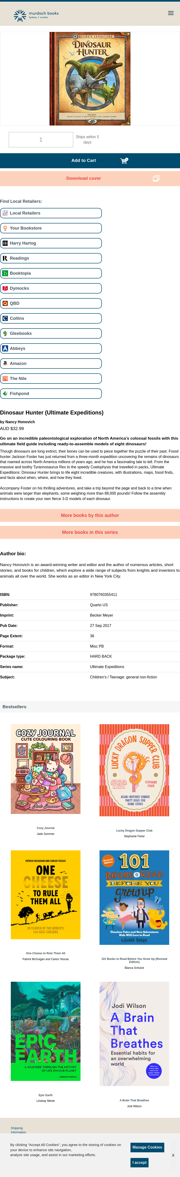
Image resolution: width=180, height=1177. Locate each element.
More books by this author (90, 515)
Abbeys (17, 348)
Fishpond (19, 393)
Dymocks (19, 288)
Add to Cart (83, 160)
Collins (17, 318)
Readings (19, 258)
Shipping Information (18, 1130)
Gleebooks (21, 333)
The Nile (18, 378)
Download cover (83, 178)
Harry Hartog (23, 243)
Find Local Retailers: (21, 201)
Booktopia (20, 273)
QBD (14, 303)
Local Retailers (25, 213)
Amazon (18, 363)
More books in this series (90, 532)
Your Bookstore (26, 228)
